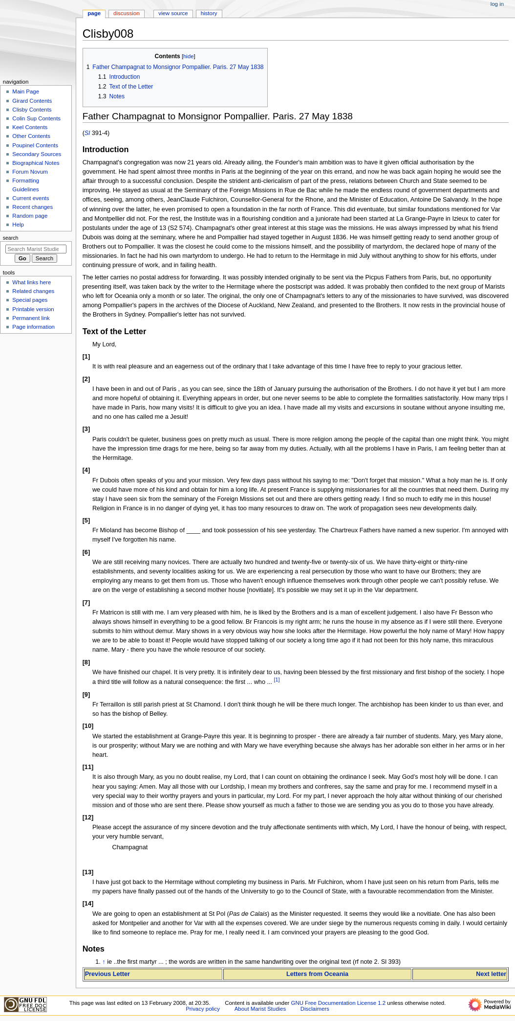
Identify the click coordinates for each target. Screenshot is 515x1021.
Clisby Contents (31, 110)
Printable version (33, 309)
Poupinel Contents (35, 145)
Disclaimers (314, 1009)
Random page (29, 216)
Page (94, 13)
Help (18, 224)
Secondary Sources (36, 154)
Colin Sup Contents (36, 118)
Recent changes (32, 207)
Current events (30, 198)
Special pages (29, 300)
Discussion (126, 13)
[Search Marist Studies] (35, 249)
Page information (33, 327)
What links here (31, 282)
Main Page (25, 91)
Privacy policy (203, 1009)
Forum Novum (30, 172)
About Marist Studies (260, 1009)
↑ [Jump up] (103, 961)
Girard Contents (32, 101)
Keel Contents (29, 127)
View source (173, 13)
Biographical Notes (35, 163)
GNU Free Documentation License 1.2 (338, 1003)
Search (11, 238)
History (209, 13)
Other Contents (31, 136)
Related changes (33, 291)
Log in (497, 4)
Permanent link (30, 318)
